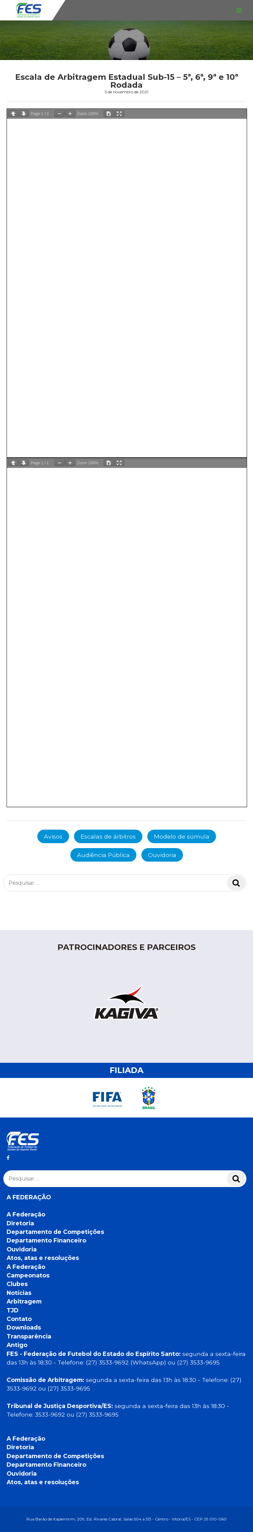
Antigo (17, 1344)
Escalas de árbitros (108, 836)
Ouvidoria (162, 854)
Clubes (17, 1283)
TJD (12, 1310)
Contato (19, 1318)
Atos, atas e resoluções (43, 1257)
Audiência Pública (103, 854)
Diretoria (20, 1223)
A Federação (26, 1214)
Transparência (29, 1336)
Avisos (53, 836)
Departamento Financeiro (46, 1240)
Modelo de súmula (181, 836)
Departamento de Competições (55, 1231)
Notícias (19, 1292)
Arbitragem (24, 1301)
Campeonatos (28, 1275)
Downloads (24, 1327)
